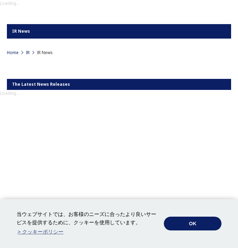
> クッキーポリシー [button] (40, 232)
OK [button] (193, 223)
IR (28, 52)
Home (13, 52)
